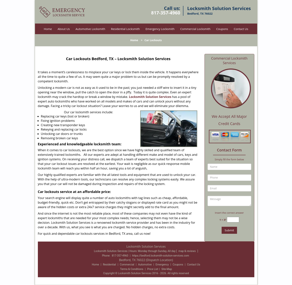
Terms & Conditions (131, 269)
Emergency (162, 264)
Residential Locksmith (125, 29)
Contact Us (241, 29)
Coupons (222, 29)
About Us (64, 29)
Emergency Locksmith (160, 29)
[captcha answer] (233, 219)
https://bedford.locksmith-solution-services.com (160, 255)
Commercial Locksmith (195, 29)
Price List (152, 269)
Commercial (127, 264)
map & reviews (187, 251)
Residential (109, 264)
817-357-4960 (165, 12)
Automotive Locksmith (90, 29)
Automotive (145, 264)
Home (48, 29)
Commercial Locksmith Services (229, 60)
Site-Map (167, 269)
